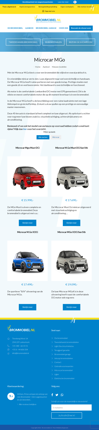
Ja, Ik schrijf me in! (66, 415)
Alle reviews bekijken (27, 404)
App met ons (49, 11)
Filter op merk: (49, 132)
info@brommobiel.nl (20, 353)
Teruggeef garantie (62, 350)
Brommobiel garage (46, 28)
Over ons (63, 28)
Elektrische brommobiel (64, 378)
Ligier (56, 374)
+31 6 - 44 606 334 (20, 349)
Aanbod (29, 28)
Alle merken (43, 137)
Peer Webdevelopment (60, 428)
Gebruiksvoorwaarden (63, 366)
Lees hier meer (63, 2)
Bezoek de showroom (81, 28)
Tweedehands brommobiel (23, 42)
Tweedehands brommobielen (66, 342)
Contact (57, 362)
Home (37, 67)
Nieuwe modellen (59, 67)
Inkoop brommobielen (63, 358)
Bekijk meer (27, 223)
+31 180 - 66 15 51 (20, 346)
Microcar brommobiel (63, 370)
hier (25, 129)
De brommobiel (15, 28)
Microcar (55, 137)
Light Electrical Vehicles (64, 346)
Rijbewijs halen (53, 42)
